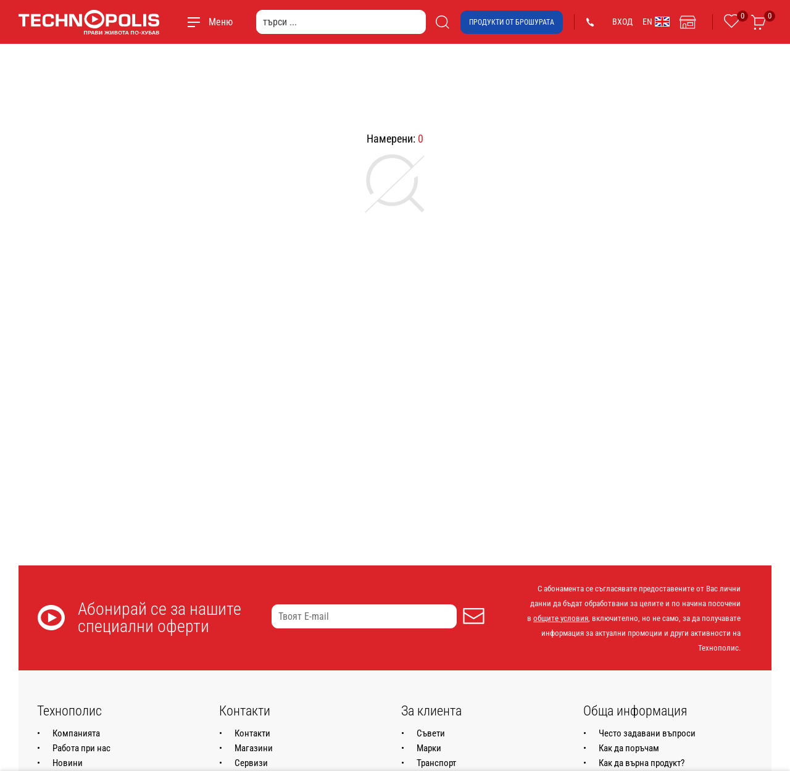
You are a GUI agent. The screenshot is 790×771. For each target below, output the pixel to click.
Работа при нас (81, 748)
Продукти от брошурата (511, 22)
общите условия (560, 618)
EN (656, 22)
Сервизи (251, 763)
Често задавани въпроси (647, 733)
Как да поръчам (629, 748)
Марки (429, 748)
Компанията (76, 733)
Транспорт (436, 763)
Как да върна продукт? (641, 763)
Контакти (252, 733)
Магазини (254, 748)
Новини (67, 763)
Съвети (431, 733)
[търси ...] (341, 22)
